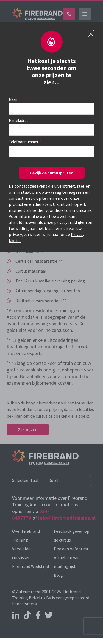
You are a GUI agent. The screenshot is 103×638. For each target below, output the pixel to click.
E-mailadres (19, 120)
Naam (13, 99)
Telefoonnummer (23, 141)
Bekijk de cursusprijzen (51, 173)
